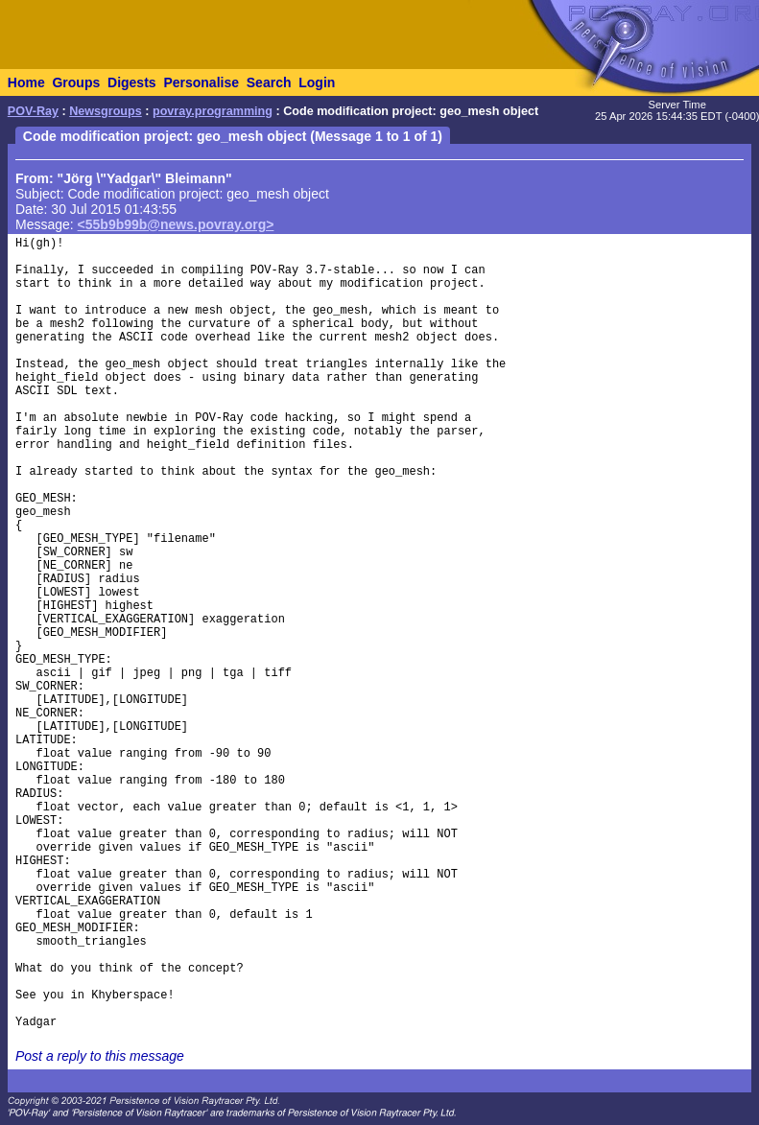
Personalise (201, 82)
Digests (131, 82)
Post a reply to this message (99, 1056)
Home (26, 82)
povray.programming (213, 111)
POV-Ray (33, 111)
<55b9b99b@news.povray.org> (176, 224)
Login (316, 82)
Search (269, 82)
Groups (76, 82)
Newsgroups (105, 111)
